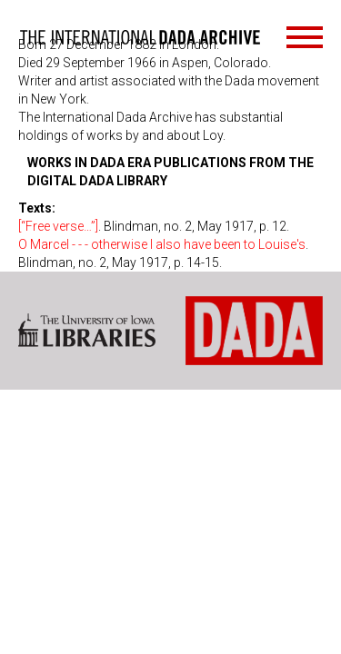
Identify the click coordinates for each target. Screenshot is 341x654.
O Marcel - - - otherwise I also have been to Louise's (162, 244)
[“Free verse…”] (58, 226)
